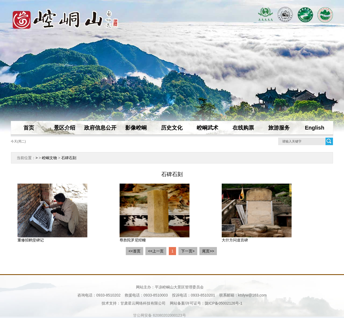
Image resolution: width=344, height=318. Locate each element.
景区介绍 (64, 128)
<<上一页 (156, 251)
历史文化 (171, 128)
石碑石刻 (68, 158)
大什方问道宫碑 (235, 240)
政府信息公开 (100, 128)
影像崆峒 (136, 128)
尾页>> (208, 251)
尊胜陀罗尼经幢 (133, 240)
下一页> (188, 251)
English (314, 128)
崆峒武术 (207, 128)
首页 (28, 128)
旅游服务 (279, 128)
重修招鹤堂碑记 (30, 240)
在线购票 (243, 128)
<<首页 (134, 251)
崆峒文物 (49, 158)
